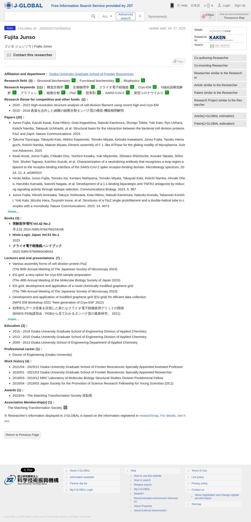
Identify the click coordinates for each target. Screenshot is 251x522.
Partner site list (78, 483)
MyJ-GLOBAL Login (81, 489)
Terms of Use (199, 470)
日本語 (195, 5)
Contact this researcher (34, 56)
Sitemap (196, 504)
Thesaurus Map (234, 16)
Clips (210, 16)
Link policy (198, 477)
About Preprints (143, 506)
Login (226, 5)
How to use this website (148, 475)
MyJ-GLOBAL (142, 489)
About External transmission (150, 510)
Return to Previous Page (22, 434)
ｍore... (13, 211)
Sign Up (240, 5)
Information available (82, 477)
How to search (142, 480)
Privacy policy (200, 483)
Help (184, 5)
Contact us (198, 489)
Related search (143, 484)
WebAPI (139, 493)
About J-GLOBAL (80, 470)
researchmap (149, 415)
